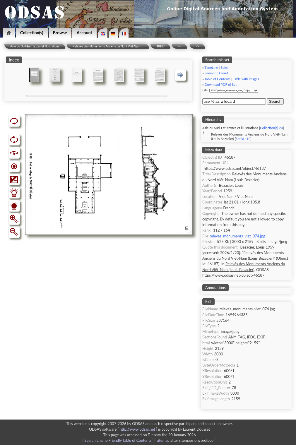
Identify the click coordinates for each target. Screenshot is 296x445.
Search (275, 101)
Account (84, 32)
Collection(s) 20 (271, 128)
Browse (60, 32)
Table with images (246, 79)
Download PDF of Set (221, 84)
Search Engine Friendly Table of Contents (118, 440)
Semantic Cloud (216, 73)
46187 (160, 46)
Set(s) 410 (243, 139)
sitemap (163, 440)
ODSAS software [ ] (123, 429)
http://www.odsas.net (137, 429)
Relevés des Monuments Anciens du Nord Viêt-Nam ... (108, 46)
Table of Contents (218, 79)
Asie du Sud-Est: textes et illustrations (34, 46)
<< (179, 46)
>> (197, 46)
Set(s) (224, 67)
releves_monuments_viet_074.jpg (237, 236)
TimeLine (211, 67)
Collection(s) (31, 32)
